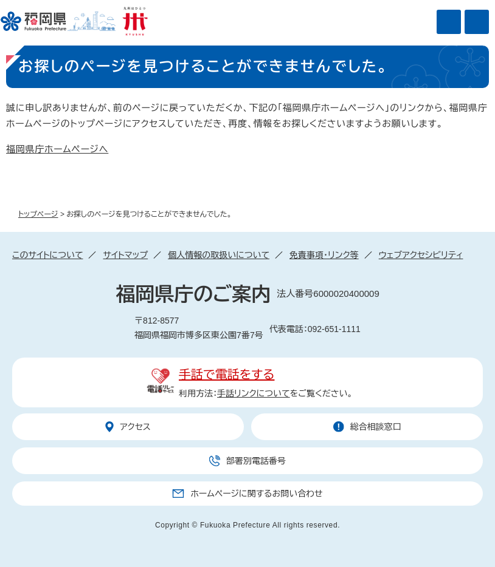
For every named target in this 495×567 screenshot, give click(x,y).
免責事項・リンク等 (324, 255)
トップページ (38, 214)
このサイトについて (47, 255)
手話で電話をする (226, 374)
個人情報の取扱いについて (218, 255)
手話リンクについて (253, 393)
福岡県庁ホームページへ (57, 149)
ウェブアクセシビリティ (421, 255)
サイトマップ (125, 255)
